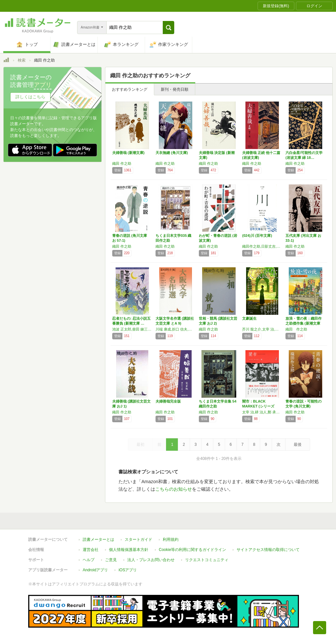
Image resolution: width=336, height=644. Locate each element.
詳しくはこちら (30, 96)
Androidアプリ (95, 570)
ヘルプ (88, 560)
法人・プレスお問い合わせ (151, 560)
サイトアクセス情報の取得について (268, 550)
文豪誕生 (249, 318)
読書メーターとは (98, 539)
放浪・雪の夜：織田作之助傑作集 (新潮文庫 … (303, 323)
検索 (22, 60)
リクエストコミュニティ (206, 560)
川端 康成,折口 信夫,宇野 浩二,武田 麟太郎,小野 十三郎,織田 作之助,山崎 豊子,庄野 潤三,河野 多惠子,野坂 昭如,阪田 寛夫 (176, 329)
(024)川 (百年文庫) (257, 235)
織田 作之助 (121, 163)
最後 (298, 444)
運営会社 (90, 550)
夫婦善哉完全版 (168, 401)
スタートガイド (138, 539)
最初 (140, 444)
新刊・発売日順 (174, 89)
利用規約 (170, 539)
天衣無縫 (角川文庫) (172, 153)
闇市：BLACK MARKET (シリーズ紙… (258, 406)
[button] (168, 27)
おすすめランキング (129, 89)
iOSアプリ (127, 570)
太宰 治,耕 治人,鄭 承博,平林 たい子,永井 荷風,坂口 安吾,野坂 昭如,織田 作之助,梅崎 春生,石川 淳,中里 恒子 (262, 412)
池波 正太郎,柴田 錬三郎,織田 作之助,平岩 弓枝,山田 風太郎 (132, 329)
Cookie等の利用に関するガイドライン (192, 550)
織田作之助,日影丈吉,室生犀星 (262, 246)
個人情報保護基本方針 (128, 550)
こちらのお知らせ (173, 489)
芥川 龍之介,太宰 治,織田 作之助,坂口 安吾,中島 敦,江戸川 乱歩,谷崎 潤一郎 (262, 329)
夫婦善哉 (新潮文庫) (128, 153)
